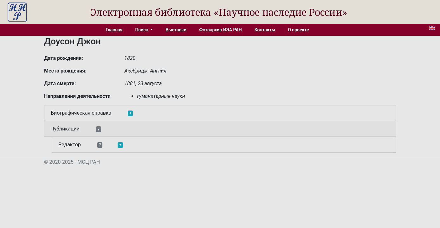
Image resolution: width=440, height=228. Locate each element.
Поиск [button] (142, 29)
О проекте (298, 29)
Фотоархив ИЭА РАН (220, 29)
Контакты (265, 29)
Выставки (175, 29)
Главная (114, 29)
